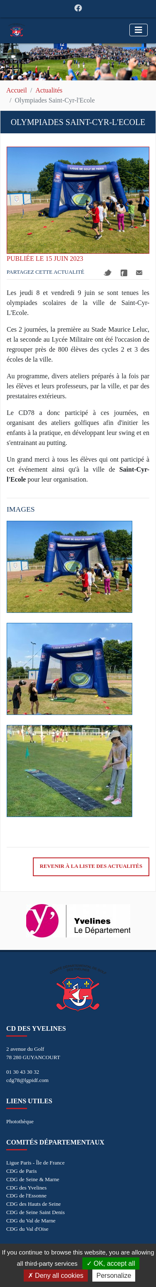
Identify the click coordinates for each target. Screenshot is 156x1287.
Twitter (108, 273)
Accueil (16, 90)
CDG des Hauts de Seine (33, 1204)
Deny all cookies (56, 1275)
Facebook (124, 273)
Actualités (48, 90)
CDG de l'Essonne (26, 1195)
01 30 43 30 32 (22, 1072)
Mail (139, 272)
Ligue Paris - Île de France (35, 1163)
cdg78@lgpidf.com (27, 1080)
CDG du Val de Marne (30, 1220)
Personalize (114, 1275)
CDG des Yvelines (26, 1188)
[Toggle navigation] (138, 30)
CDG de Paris (21, 1171)
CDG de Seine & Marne (32, 1179)
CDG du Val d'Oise (27, 1229)
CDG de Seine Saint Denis (35, 1212)
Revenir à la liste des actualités (91, 866)
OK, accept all (111, 1263)
